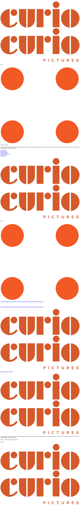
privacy (2, 441)
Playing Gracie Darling (31, 301)
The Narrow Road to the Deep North (17, 301)
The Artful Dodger (4, 301)
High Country (39, 301)
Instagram (2, 371)
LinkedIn (11, 371)
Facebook (7, 371)
